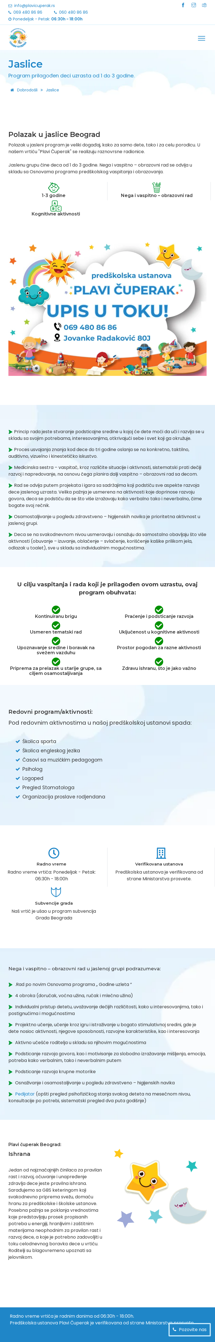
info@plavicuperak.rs (34, 5)
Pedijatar (25, 1094)
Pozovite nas (192, 1329)
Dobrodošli (23, 90)
